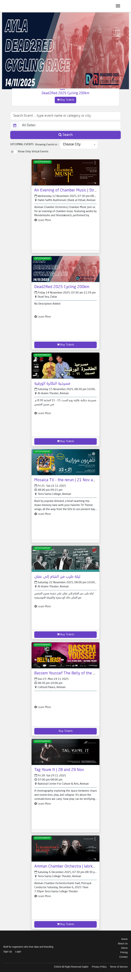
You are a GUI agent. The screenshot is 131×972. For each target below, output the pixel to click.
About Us (123, 943)
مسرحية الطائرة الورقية (52, 383)
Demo (124, 948)
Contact (123, 956)
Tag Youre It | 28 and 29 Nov (59, 770)
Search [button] (66, 135)
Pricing (124, 952)
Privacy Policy (99, 966)
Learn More (42, 220)
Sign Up (7, 951)
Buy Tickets (65, 99)
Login (18, 951)
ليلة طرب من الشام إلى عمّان (57, 577)
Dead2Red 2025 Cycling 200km (65, 93)
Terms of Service (119, 966)
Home (124, 939)
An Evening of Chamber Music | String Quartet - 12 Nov (82, 190)
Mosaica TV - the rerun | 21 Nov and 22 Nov (72, 480)
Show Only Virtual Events (33, 151)
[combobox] (79, 145)
